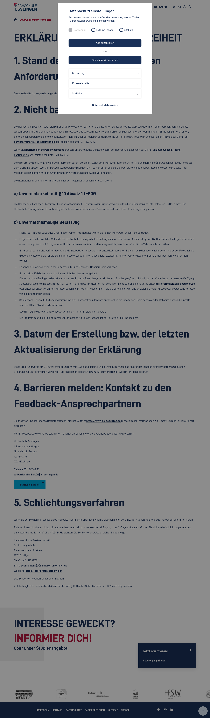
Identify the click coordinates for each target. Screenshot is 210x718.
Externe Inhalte (105, 30)
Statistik (128, 30)
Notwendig (80, 30)
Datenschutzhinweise (105, 105)
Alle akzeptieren (105, 42)
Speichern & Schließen (105, 60)
